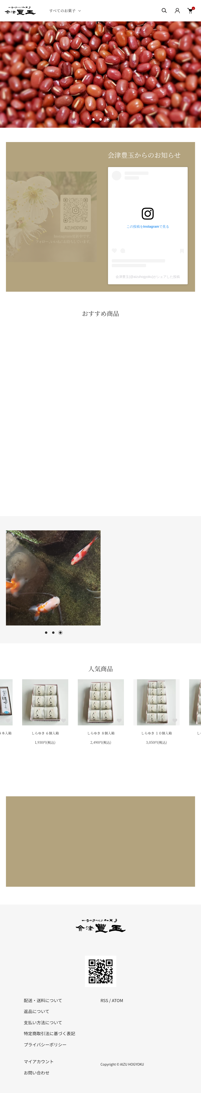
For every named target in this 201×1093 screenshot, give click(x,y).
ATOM (117, 1000)
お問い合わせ (36, 1072)
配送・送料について (43, 1000)
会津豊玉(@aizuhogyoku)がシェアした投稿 (148, 277)
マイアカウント (39, 1061)
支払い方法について (43, 1022)
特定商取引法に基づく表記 (49, 1033)
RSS (104, 1000)
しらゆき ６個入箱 (45, 733)
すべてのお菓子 (62, 10)
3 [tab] (60, 632)
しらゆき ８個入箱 (101, 733)
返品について (36, 1011)
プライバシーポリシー (45, 1044)
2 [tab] (53, 632)
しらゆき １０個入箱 (156, 733)
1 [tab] (46, 632)
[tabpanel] (53, 577)
